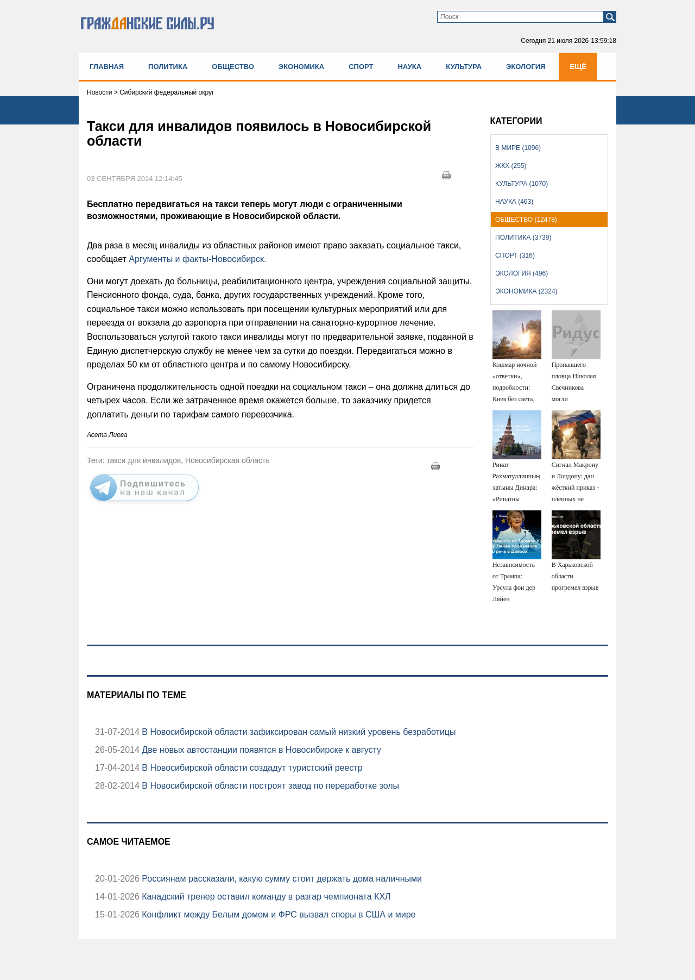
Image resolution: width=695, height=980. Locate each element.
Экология (525, 67)
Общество (233, 67)
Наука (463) (514, 201)
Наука (409, 67)
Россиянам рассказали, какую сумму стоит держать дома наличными (281, 878)
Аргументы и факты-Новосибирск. (197, 259)
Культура (464, 67)
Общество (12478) (526, 219)
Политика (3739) (523, 237)
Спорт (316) (515, 255)
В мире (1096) (518, 148)
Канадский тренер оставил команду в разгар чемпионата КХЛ (265, 896)
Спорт (361, 67)
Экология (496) (521, 273)
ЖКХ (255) (510, 166)
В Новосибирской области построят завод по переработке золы (269, 785)
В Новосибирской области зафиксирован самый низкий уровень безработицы (298, 731)
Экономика (301, 67)
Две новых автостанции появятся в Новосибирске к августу (260, 749)
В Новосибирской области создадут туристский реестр (251, 767)
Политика (167, 67)
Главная (107, 67)
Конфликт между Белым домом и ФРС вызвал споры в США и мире (278, 914)
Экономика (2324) (526, 291)
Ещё (578, 67)
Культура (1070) (521, 184)
